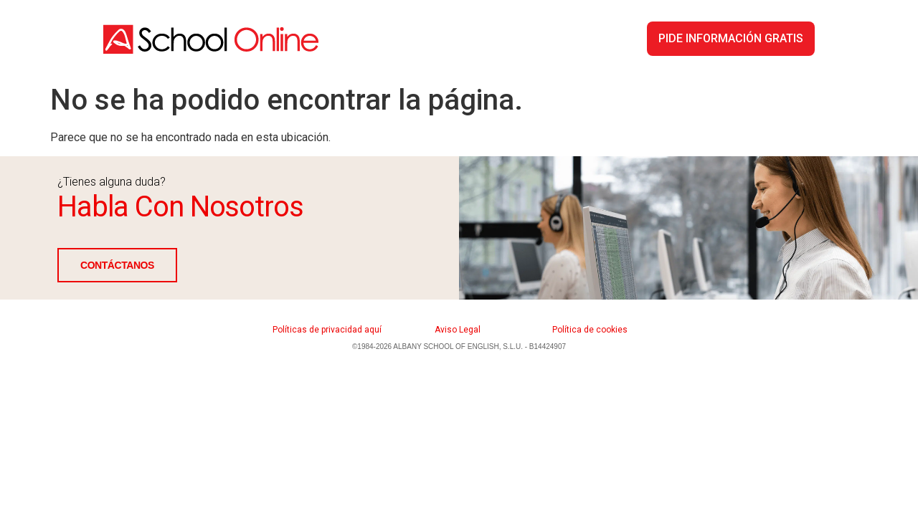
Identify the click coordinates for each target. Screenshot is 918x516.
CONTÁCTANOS (117, 265)
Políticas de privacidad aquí (327, 330)
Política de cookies (590, 330)
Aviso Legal (458, 330)
